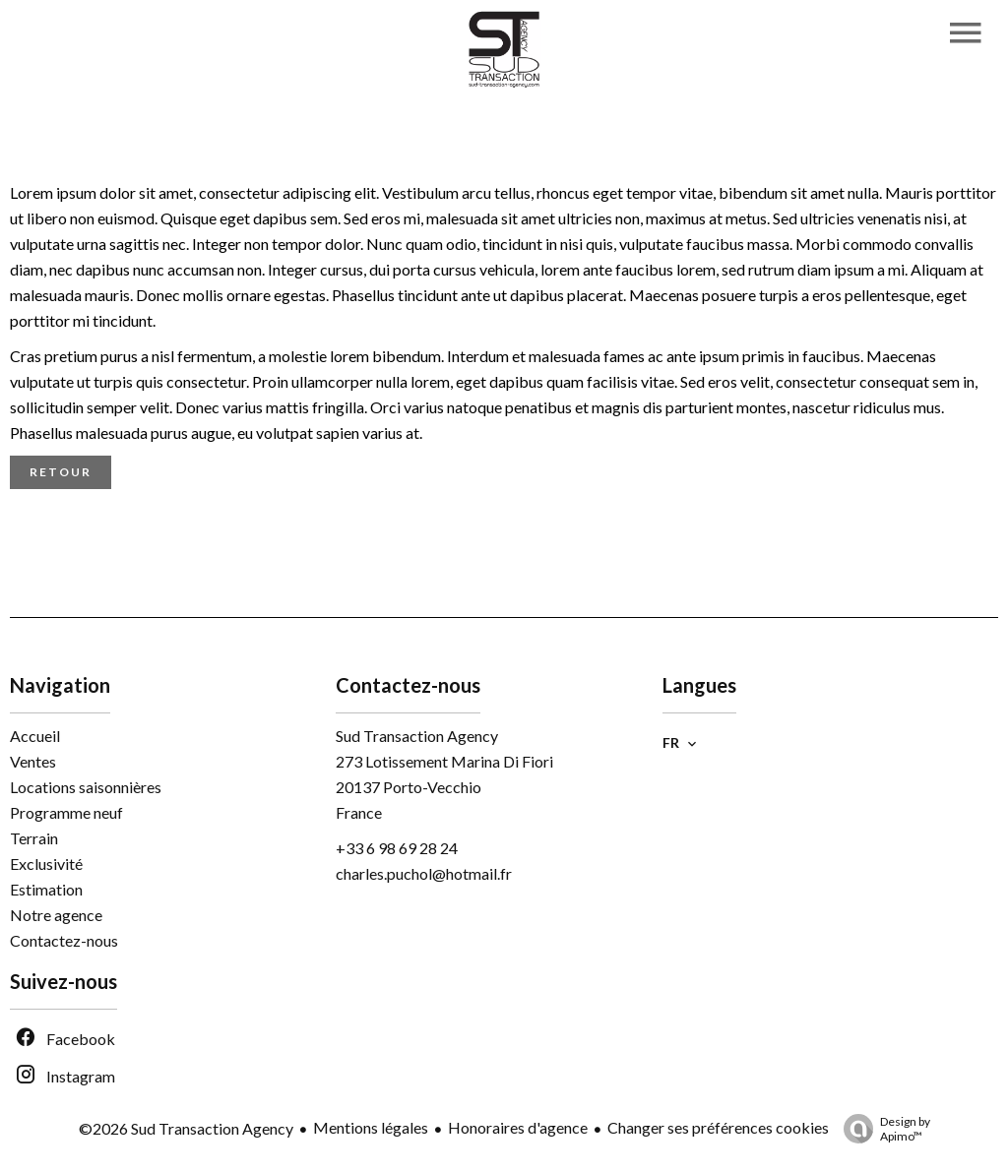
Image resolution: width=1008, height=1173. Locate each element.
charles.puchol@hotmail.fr (424, 873)
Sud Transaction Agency (417, 735)
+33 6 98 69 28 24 (397, 847)
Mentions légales (370, 1127)
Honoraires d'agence (518, 1127)
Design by (882, 1128)
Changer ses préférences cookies (718, 1127)
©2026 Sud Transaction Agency (186, 1128)
